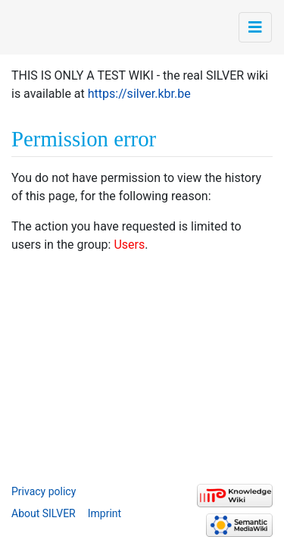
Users (129, 244)
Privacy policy (43, 491)
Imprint (104, 513)
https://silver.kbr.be (139, 93)
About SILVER (43, 513)
